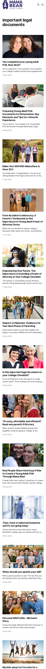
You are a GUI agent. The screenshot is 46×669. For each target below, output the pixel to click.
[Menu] (42, 5)
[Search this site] (38, 5)
